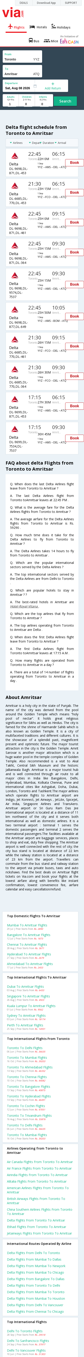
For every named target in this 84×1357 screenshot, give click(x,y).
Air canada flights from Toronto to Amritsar (40, 1162)
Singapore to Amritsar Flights (28, 996)
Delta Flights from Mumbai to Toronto (36, 1292)
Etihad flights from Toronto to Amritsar (36, 1227)
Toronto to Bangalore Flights (28, 1086)
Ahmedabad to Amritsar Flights (30, 964)
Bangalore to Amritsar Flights (28, 935)
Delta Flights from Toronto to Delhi (33, 1285)
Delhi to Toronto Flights (25, 1331)
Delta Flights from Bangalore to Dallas (36, 1279)
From (8, 54)
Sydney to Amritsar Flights (26, 1015)
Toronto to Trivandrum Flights (29, 1115)
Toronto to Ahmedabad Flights (30, 1067)
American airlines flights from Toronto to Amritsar (38, 1190)
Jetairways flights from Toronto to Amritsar (39, 1233)
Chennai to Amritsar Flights (27, 944)
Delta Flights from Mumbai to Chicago (35, 1272)
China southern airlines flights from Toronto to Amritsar (39, 1211)
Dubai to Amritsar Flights (25, 986)
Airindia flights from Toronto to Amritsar (37, 1175)
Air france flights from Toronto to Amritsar (39, 1168)
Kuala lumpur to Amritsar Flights (31, 1006)
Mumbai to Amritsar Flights (27, 925)
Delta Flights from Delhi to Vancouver (35, 1305)
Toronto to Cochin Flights (26, 1106)
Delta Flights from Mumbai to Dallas (34, 1259)
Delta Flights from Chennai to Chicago (35, 1311)
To (6, 69)
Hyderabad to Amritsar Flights (29, 954)
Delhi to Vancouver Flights (26, 1350)
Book (74, 163)
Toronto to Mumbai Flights (27, 1057)
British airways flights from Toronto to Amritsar (36, 1201)
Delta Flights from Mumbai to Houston (36, 1298)
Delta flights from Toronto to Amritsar (36, 1220)
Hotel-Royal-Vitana (24, 606)
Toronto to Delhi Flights (25, 1048)
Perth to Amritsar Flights (25, 1025)
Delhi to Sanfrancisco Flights (28, 1341)
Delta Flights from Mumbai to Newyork (36, 1266)
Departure (11, 83)
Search (65, 101)
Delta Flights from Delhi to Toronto (33, 1253)
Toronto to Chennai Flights (27, 1077)
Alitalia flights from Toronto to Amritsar (37, 1181)
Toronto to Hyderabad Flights (29, 1096)
